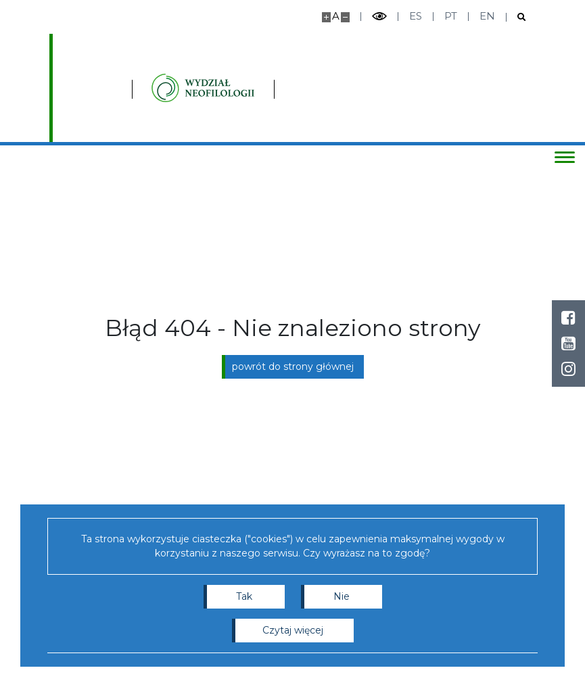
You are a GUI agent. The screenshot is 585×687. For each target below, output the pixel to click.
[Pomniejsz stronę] (345, 17)
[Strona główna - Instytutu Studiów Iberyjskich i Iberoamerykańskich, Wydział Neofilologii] (157, 88)
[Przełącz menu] (561, 157)
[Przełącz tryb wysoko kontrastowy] (379, 16)
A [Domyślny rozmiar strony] (336, 16)
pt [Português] (450, 16)
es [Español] (415, 16)
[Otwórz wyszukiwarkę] (516, 17)
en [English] (487, 16)
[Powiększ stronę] (326, 17)
